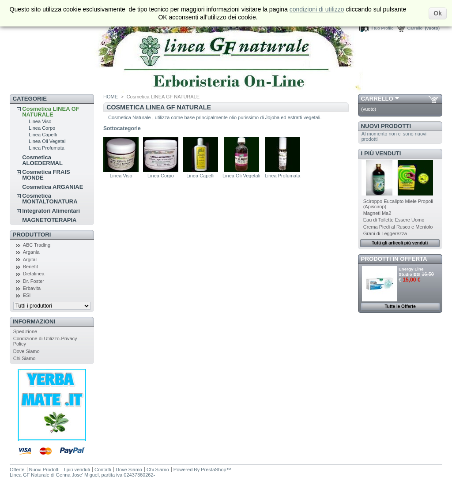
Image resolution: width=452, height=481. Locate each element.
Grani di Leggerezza (385, 233)
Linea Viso (40, 121)
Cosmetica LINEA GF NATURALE (50, 111)
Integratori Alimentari (51, 210)
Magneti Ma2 (377, 213)
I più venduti (381, 153)
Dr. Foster (33, 281)
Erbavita (32, 288)
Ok (437, 13)
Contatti (102, 469)
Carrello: (415, 28)
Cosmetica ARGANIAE (52, 187)
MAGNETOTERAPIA (49, 220)
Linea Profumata (46, 147)
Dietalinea (34, 273)
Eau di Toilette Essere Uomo (394, 219)
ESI (27, 295)
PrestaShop (213, 469)
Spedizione (25, 331)
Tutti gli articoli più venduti (400, 242)
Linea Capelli (43, 134)
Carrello (377, 98)
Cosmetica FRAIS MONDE (46, 175)
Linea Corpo (42, 128)
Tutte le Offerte (399, 306)
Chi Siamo (24, 358)
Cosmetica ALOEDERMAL (42, 160)
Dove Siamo (26, 351)
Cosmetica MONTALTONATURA (49, 198)
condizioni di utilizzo (317, 9)
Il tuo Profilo (381, 28)
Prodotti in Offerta (394, 259)
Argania (31, 252)
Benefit (30, 266)
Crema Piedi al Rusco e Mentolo (398, 226)
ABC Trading (36, 245)
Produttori (32, 234)
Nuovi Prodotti (386, 126)
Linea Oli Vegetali (48, 141)
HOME (110, 96)
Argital (30, 259)
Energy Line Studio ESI (411, 272)
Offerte (17, 469)
